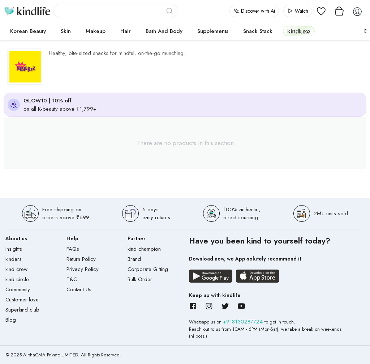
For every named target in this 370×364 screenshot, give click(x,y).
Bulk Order (140, 279)
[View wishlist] (321, 11)
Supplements (212, 31)
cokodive (337, 31)
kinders (13, 259)
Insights (13, 249)
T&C (71, 279)
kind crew (16, 269)
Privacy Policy (82, 269)
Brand (134, 259)
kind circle (17, 279)
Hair (125, 31)
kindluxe (299, 31)
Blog (10, 320)
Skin (66, 31)
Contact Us (78, 289)
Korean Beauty (28, 31)
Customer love (22, 300)
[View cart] (339, 11)
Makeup (96, 31)
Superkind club (22, 310)
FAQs (72, 249)
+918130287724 (243, 322)
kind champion (144, 249)
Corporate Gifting (148, 269)
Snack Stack (257, 31)
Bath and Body (164, 31)
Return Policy (81, 259)
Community (17, 289)
